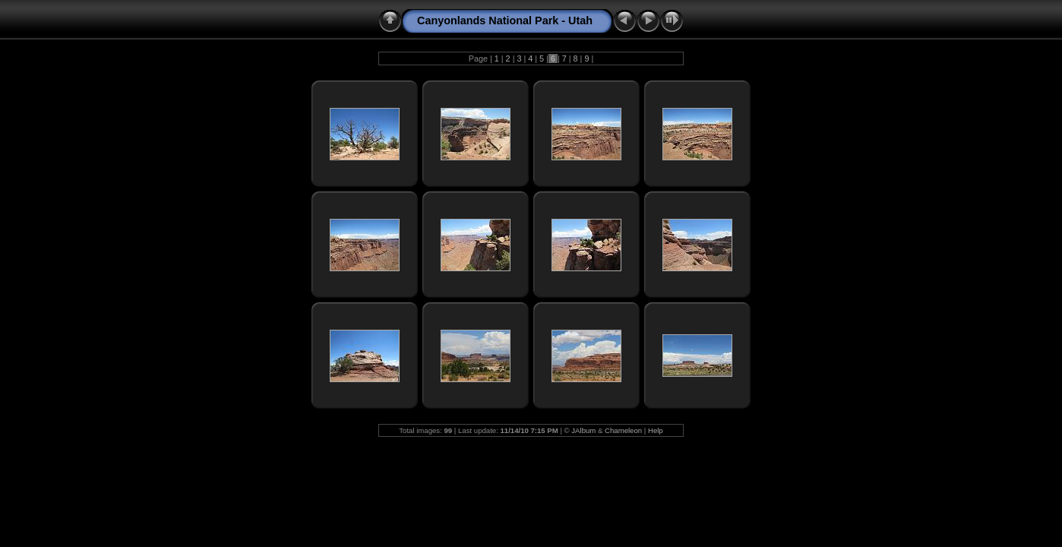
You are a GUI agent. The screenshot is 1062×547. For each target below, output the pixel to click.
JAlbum (583, 430)
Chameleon (623, 430)
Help (655, 430)
